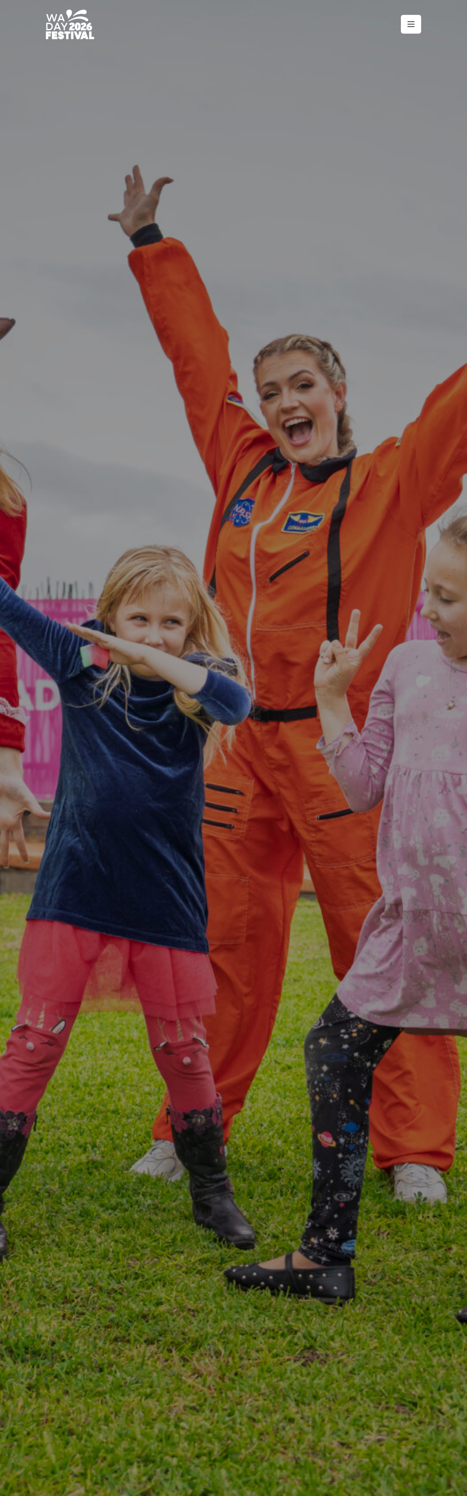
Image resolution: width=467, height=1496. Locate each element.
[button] (411, 24)
